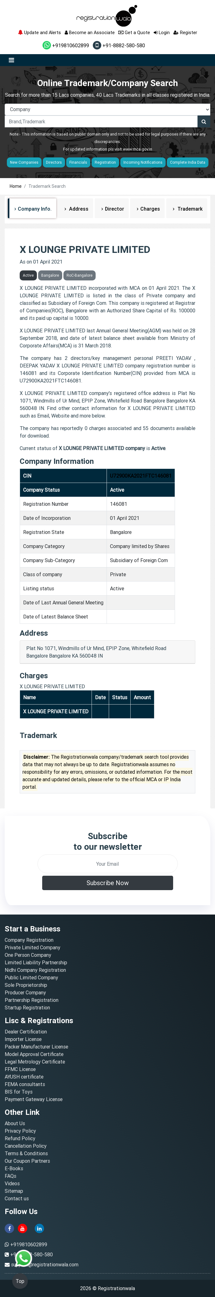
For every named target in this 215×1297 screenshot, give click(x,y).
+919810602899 (65, 45)
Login (162, 32)
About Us (15, 1123)
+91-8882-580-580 (119, 45)
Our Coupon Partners (27, 1161)
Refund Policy (20, 1138)
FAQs (10, 1176)
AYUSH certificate (24, 1077)
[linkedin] (39, 1228)
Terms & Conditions (26, 1153)
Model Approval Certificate (34, 1054)
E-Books (14, 1168)
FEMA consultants (25, 1084)
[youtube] (22, 1228)
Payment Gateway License (33, 1099)
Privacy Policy (20, 1131)
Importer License (23, 1039)
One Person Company (28, 955)
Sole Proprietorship (26, 985)
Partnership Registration (31, 1000)
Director (114, 209)
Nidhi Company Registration (35, 970)
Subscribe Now (108, 883)
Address (78, 209)
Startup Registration (27, 1007)
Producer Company (25, 992)
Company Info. (35, 209)
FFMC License (20, 1069)
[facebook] (9, 1228)
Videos (12, 1183)
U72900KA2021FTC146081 (141, 476)
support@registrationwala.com (44, 1264)
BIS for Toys (18, 1092)
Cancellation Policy (26, 1146)
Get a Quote (134, 32)
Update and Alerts (39, 32)
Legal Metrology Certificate (35, 1062)
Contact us (17, 1198)
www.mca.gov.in (137, 149)
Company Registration (29, 940)
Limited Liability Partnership (36, 962)
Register (185, 32)
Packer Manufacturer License (36, 1046)
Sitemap (14, 1191)
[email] (108, 863)
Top (20, 1281)
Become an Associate (90, 32)
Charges (150, 209)
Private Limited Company (32, 947)
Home (16, 186)
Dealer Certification (26, 1031)
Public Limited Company (31, 977)
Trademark (189, 209)
